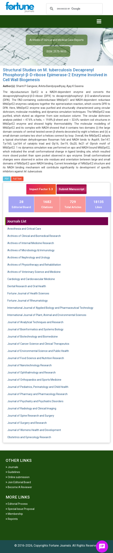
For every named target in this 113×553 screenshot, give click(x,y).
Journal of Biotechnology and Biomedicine (32, 336)
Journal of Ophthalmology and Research (31, 372)
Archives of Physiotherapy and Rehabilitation (34, 264)
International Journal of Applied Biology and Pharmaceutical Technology (50, 307)
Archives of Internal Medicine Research (30, 243)
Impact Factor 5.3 (41, 189)
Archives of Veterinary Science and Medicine (34, 271)
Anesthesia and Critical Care (24, 228)
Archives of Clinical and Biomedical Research (34, 235)
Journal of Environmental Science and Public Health (38, 350)
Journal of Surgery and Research (27, 422)
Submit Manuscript (71, 189)
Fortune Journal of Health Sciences (28, 293)
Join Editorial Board (18, 482)
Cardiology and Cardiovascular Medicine (31, 279)
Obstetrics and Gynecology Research (29, 437)
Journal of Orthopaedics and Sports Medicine (34, 379)
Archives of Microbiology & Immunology (31, 250)
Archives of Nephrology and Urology (28, 257)
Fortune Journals (60, 545)
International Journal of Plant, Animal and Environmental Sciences (46, 315)
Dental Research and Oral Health (26, 286)
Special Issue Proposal (20, 508)
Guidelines (13, 472)
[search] (74, 8)
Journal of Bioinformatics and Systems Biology (35, 329)
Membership (14, 513)
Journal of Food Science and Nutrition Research (35, 358)
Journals (12, 467)
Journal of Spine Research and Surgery (30, 415)
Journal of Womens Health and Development (34, 430)
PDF (7, 178)
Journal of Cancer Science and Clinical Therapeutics (38, 343)
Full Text (17, 178)
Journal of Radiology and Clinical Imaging (31, 408)
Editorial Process (17, 503)
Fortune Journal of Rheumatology (27, 300)
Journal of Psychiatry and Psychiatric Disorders (35, 401)
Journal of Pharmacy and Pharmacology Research (37, 394)
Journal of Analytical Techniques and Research (35, 322)
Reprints (12, 518)
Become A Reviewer (19, 487)
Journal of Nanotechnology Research (29, 365)
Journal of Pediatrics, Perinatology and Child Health (37, 386)
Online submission (18, 477)
